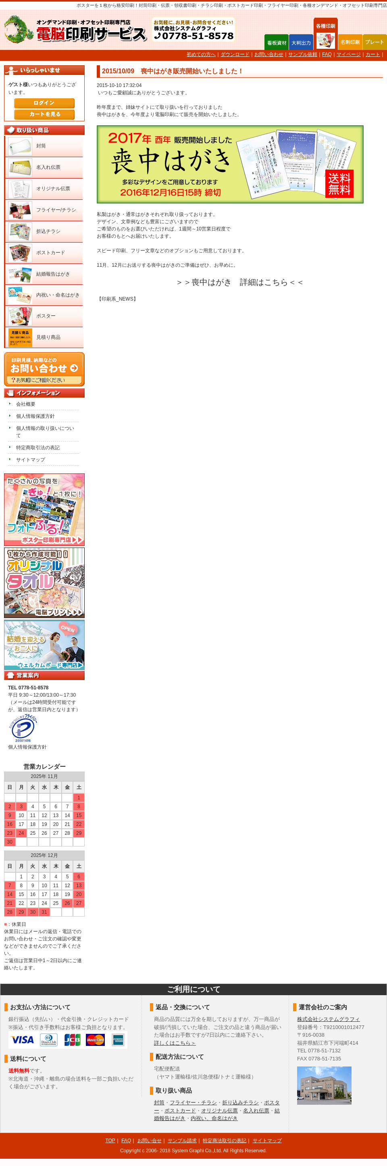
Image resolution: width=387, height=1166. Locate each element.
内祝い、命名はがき (214, 1118)
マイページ (349, 54)
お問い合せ (149, 1140)
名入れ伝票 (48, 167)
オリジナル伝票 (53, 188)
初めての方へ (201, 54)
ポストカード (50, 252)
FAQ (327, 54)
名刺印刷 (350, 42)
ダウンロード (235, 54)
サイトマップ (30, 460)
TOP (110, 1140)
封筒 (41, 146)
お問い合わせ (268, 54)
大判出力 (301, 42)
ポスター (46, 316)
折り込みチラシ (240, 1103)
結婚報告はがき (53, 274)
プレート (375, 42)
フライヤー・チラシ (193, 1103)
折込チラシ (48, 231)
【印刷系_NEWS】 (117, 299)
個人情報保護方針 (35, 416)
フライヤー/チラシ (56, 210)
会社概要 (25, 404)
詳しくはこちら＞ (175, 1043)
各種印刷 (326, 42)
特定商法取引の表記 (224, 1140)
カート (373, 54)
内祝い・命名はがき (58, 295)
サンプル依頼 (302, 54)
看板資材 (276, 42)
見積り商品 (48, 337)
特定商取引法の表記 (38, 447)
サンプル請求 (182, 1140)
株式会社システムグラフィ (328, 1019)
